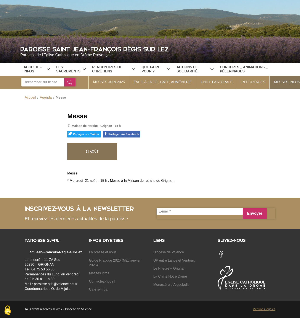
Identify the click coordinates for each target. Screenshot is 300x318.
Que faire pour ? (155, 69)
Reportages (253, 82)
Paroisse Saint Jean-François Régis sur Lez (150, 51)
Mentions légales (264, 309)
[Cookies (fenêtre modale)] (7, 310)
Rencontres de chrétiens (113, 69)
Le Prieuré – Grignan (169, 268)
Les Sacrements (71, 69)
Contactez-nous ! (102, 281)
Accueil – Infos (37, 69)
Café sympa (98, 289)
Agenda (46, 97)
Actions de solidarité (194, 69)
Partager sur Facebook (121, 134)
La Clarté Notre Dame (170, 276)
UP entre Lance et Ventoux (174, 260)
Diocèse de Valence (168, 252)
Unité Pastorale (217, 82)
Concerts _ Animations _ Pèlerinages (244, 69)
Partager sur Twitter (83, 134)
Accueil (30, 97)
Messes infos (99, 273)
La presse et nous (102, 252)
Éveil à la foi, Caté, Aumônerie (163, 82)
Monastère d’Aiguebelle (171, 284)
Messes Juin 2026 (109, 82)
